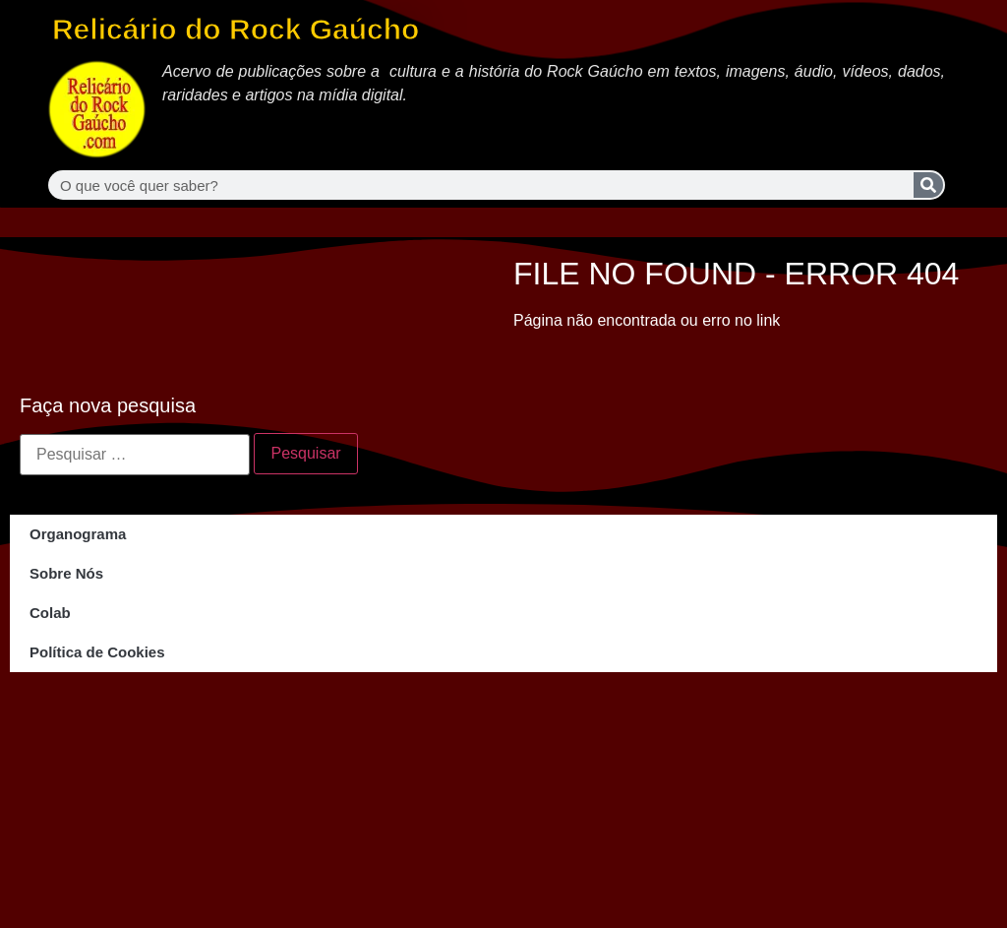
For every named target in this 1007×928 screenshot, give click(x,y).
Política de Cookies (97, 652)
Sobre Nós (66, 573)
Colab (50, 612)
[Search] (928, 185)
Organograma (78, 534)
